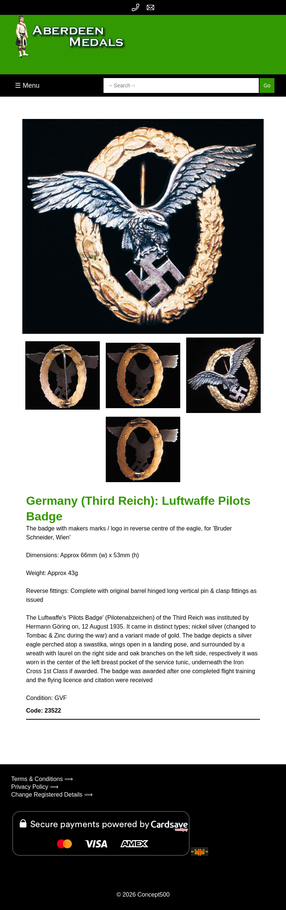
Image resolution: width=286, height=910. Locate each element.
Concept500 (153, 894)
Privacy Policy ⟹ (34, 787)
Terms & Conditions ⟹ (42, 779)
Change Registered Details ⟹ (52, 794)
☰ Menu (27, 85)
